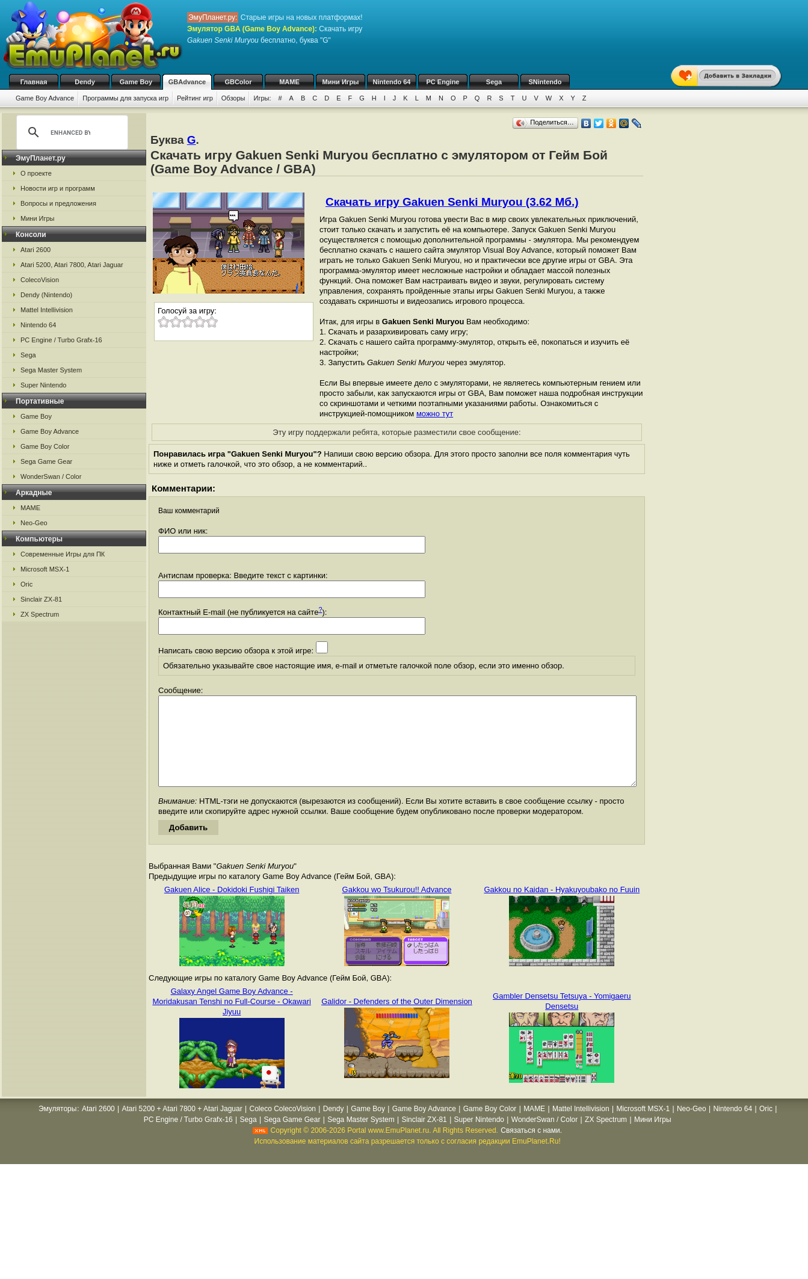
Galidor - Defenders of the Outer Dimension (396, 1019)
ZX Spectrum (39, 614)
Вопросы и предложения (58, 203)
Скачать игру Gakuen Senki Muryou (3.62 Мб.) (452, 202)
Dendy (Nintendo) (46, 294)
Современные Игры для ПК (62, 554)
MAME (289, 81)
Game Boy (136, 81)
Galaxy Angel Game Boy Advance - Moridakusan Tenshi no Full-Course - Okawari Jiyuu (231, 1019)
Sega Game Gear (46, 461)
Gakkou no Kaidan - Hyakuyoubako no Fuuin (562, 907)
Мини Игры (340, 81)
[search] (70, 132)
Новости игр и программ (57, 188)
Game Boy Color (44, 446)
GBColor (237, 81)
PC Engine (442, 81)
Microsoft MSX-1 (44, 569)
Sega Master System (51, 370)
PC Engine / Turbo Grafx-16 (61, 340)
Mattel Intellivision (46, 309)
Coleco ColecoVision (282, 1127)
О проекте (36, 173)
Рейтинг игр (195, 98)
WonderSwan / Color (50, 476)
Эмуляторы (57, 1127)
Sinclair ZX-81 (41, 599)
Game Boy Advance (45, 98)
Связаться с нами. (531, 1148)
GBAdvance (187, 81)
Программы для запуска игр (125, 98)
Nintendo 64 (392, 81)
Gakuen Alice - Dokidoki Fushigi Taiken (232, 907)
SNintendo (545, 81)
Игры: (262, 98)
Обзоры (233, 98)
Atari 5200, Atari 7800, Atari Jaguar (71, 264)
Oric (26, 584)
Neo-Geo (34, 522)
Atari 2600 (35, 249)
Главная (34, 81)
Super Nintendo (43, 385)
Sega (494, 81)
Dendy (85, 81)
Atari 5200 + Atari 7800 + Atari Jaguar (182, 1127)
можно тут (434, 413)
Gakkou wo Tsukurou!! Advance (397, 907)
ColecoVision (39, 279)
